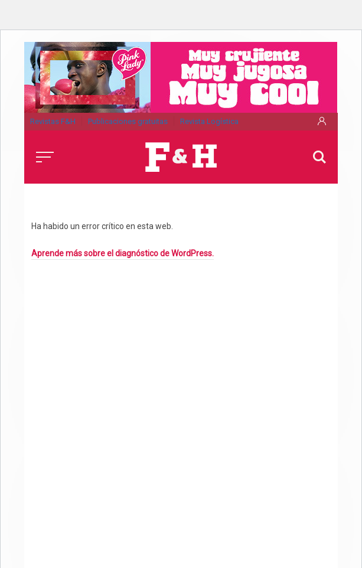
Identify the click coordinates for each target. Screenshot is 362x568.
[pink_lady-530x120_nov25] (180, 76)
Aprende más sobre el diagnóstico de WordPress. (122, 253)
